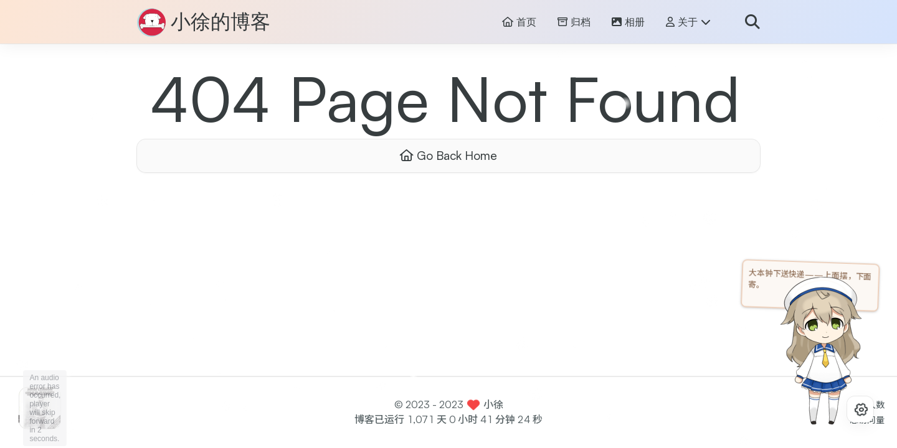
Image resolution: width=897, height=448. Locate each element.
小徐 (493, 404)
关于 (688, 22)
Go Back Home (448, 155)
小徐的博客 (220, 22)
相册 (628, 22)
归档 (574, 22)
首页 (519, 22)
